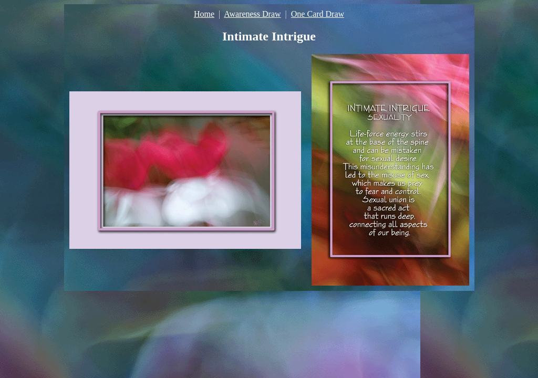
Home (204, 13)
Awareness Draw (252, 13)
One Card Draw (317, 13)
